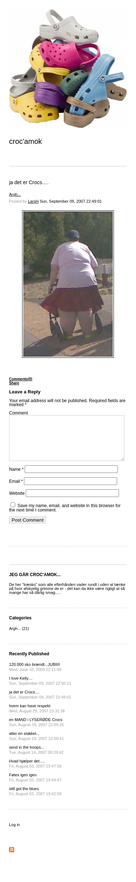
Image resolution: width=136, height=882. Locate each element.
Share (14, 383)
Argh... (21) (19, 637)
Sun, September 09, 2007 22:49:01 (71, 201)
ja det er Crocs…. (29, 182)
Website (17, 502)
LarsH (33, 201)
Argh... (15, 194)
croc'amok (25, 141)
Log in (14, 833)
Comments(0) (20, 379)
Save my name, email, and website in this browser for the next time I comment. (64, 516)
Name (16, 478)
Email (16, 490)
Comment (18, 413)
